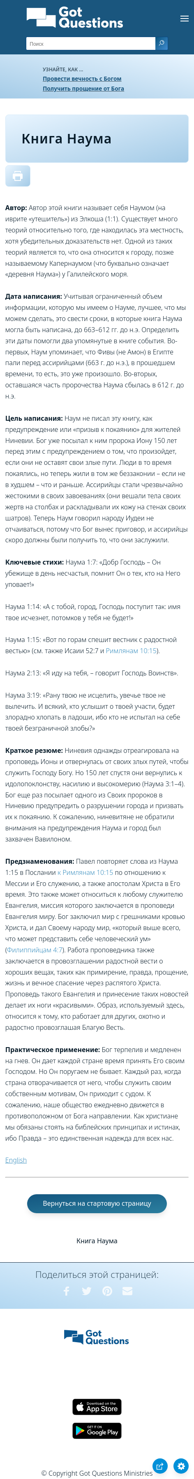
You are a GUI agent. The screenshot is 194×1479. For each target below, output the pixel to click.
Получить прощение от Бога (83, 88)
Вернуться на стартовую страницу (97, 1203)
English (16, 1160)
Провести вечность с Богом (82, 78)
